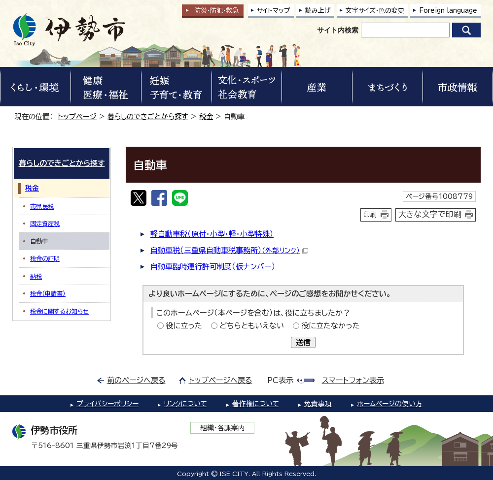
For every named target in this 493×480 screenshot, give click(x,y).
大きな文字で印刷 (429, 214)
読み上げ (318, 10)
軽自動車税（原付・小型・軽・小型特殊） (212, 234)
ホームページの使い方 (390, 403)
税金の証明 (45, 258)
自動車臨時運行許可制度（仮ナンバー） (213, 266)
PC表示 (280, 380)
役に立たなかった (330, 325)
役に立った (184, 325)
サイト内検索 (337, 30)
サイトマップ (273, 10)
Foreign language (448, 10)
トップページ (77, 116)
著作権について (255, 403)
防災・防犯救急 (216, 10)
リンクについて (185, 403)
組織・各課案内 (222, 427)
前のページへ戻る (136, 380)
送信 (303, 342)
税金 (206, 116)
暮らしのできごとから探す (147, 116)
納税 (36, 276)
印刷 (370, 214)
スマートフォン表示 (353, 380)
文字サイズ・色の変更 (375, 10)
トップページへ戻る (220, 380)
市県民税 (42, 206)
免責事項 (318, 403)
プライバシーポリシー (107, 403)
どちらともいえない (251, 325)
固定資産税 (45, 223)
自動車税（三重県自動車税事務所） (229, 250)
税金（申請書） (48, 293)
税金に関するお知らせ (59, 311)
